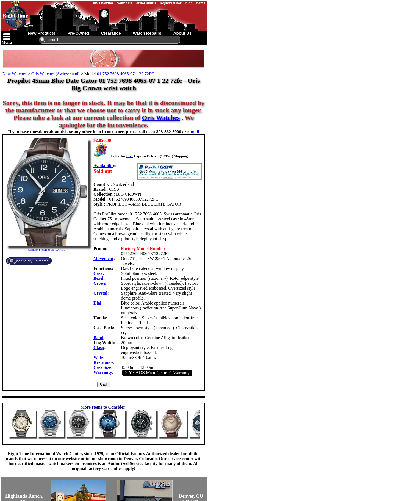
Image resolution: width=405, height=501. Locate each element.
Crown (99, 283)
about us (182, 33)
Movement (103, 258)
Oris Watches (161, 117)
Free (129, 156)
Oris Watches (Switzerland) (55, 73)
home (200, 3)
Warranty (102, 372)
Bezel (98, 278)
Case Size (102, 367)
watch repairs (147, 33)
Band (98, 337)
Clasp (98, 347)
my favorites (103, 3)
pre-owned (78, 33)
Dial (97, 303)
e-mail (193, 131)
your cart (124, 3)
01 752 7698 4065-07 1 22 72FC (125, 73)
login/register (171, 3)
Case (97, 273)
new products (42, 33)
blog (189, 3)
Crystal (100, 293)
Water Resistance (103, 360)
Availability (104, 165)
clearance (111, 33)
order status (146, 3)
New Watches (14, 73)
